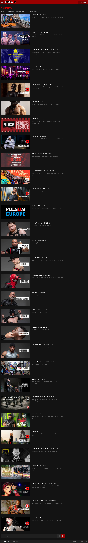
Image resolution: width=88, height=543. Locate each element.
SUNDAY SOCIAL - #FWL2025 (41, 223)
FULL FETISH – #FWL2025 (40, 240)
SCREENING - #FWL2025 (39, 327)
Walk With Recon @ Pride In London (43, 362)
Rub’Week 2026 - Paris (39, 15)
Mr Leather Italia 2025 (39, 414)
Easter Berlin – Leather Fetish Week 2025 (45, 449)
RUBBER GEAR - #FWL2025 (40, 258)
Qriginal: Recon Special (39, 379)
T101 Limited (5, 541)
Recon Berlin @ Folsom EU (40, 188)
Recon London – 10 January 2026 (42, 84)
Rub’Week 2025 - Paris (39, 466)
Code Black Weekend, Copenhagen (43, 396)
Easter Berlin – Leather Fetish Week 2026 (45, 49)
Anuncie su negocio (15, 541)
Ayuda (76, 541)
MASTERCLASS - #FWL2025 (40, 292)
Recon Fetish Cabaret (38, 67)
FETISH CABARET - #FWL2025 (41, 310)
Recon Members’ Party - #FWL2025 (43, 344)
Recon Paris (35, 431)
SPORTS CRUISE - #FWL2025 (41, 275)
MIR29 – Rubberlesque (39, 119)
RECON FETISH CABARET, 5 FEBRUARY (44, 483)
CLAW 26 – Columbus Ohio (40, 32)
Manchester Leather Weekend (41, 154)
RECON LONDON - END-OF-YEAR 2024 (44, 501)
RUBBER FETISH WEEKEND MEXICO (43, 171)
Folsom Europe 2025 (38, 206)
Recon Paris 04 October (39, 136)
